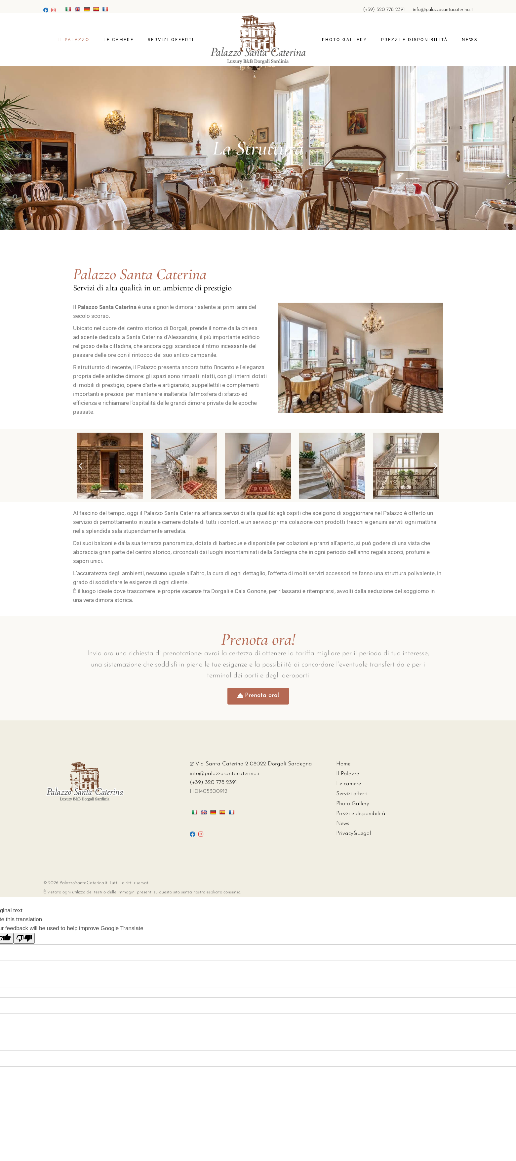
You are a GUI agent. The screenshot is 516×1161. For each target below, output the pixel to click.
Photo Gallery (352, 803)
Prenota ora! (258, 639)
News (342, 823)
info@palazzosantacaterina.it (443, 9)
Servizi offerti (352, 793)
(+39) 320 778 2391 (384, 9)
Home (343, 764)
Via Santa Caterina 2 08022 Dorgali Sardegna (251, 764)
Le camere (348, 784)
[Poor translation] (24, 938)
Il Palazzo (347, 774)
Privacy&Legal (353, 833)
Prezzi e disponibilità (360, 813)
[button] (80, 465)
